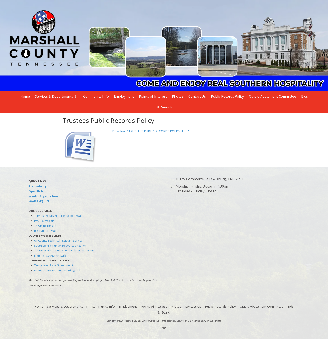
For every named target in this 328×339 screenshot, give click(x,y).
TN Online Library (45, 226)
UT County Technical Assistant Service (58, 240)
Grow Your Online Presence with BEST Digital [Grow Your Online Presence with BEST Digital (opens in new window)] (199, 320)
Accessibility (37, 186)
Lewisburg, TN (39, 201)
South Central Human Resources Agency (60, 245)
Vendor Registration (43, 196)
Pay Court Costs (44, 221)
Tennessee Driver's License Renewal (58, 216)
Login (164, 327)
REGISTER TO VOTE (46, 231)
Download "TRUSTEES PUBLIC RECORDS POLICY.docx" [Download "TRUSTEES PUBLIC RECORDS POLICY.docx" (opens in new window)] (150, 131)
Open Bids (36, 191)
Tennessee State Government (53, 265)
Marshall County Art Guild (50, 255)
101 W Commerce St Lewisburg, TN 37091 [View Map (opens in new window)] (209, 179)
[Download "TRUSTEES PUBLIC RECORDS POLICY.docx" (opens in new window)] (85, 145)
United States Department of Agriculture (59, 270)
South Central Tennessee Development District (64, 250)
